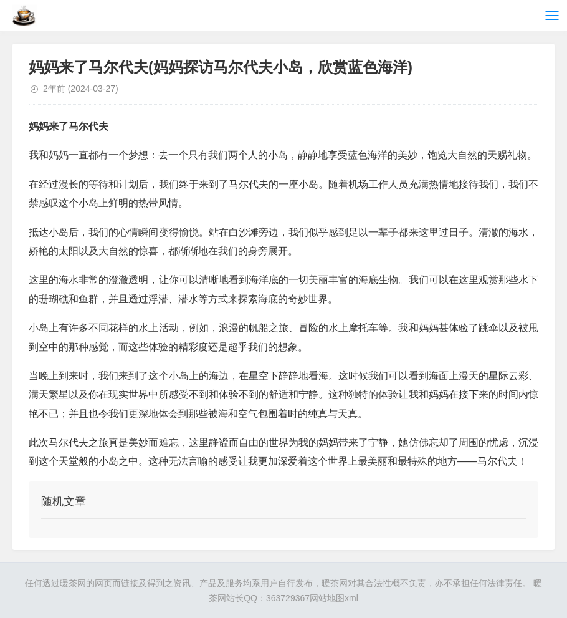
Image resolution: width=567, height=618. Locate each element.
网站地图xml (334, 598)
